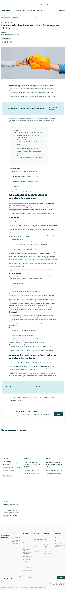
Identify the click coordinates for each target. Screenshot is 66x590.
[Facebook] (54, 584)
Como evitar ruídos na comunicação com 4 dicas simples (32, 464)
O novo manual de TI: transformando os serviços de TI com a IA (11, 463)
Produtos (21, 4)
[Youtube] (60, 584)
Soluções (41, 4)
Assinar (61, 577)
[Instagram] (64, 584)
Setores (23, 10)
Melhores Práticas (17, 10)
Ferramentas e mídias (31, 10)
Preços (31, 4)
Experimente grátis (58, 413)
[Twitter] (51, 584)
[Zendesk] (2, 532)
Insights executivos (41, 10)
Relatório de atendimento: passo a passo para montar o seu (54, 464)
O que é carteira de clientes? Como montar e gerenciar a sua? (11, 506)
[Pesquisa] (62, 10)
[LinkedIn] (57, 584)
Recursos (60, 4)
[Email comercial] (42, 577)
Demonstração (50, 4)
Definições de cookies (25, 587)
